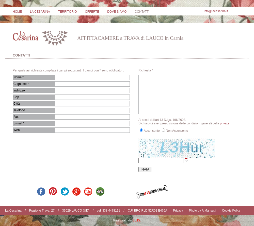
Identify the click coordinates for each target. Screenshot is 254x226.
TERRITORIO (67, 11)
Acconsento (152, 131)
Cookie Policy (231, 210)
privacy (225, 123)
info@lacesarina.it (216, 11)
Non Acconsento (177, 131)
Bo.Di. (137, 220)
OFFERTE (92, 11)
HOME (17, 11)
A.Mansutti (209, 210)
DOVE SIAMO (116, 11)
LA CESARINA (40, 11)
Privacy (178, 210)
